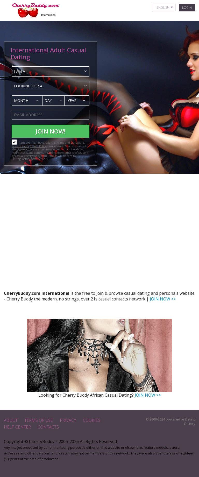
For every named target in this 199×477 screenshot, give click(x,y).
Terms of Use (38, 420)
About (11, 420)
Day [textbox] (48, 100)
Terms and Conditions (70, 142)
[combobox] (50, 71)
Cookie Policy (38, 146)
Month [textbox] (21, 100)
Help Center (17, 427)
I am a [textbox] (19, 71)
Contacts (48, 427)
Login (187, 7)
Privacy (68, 420)
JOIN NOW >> (163, 299)
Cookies (91, 420)
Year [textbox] (72, 100)
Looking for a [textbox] (28, 85)
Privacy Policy (20, 146)
